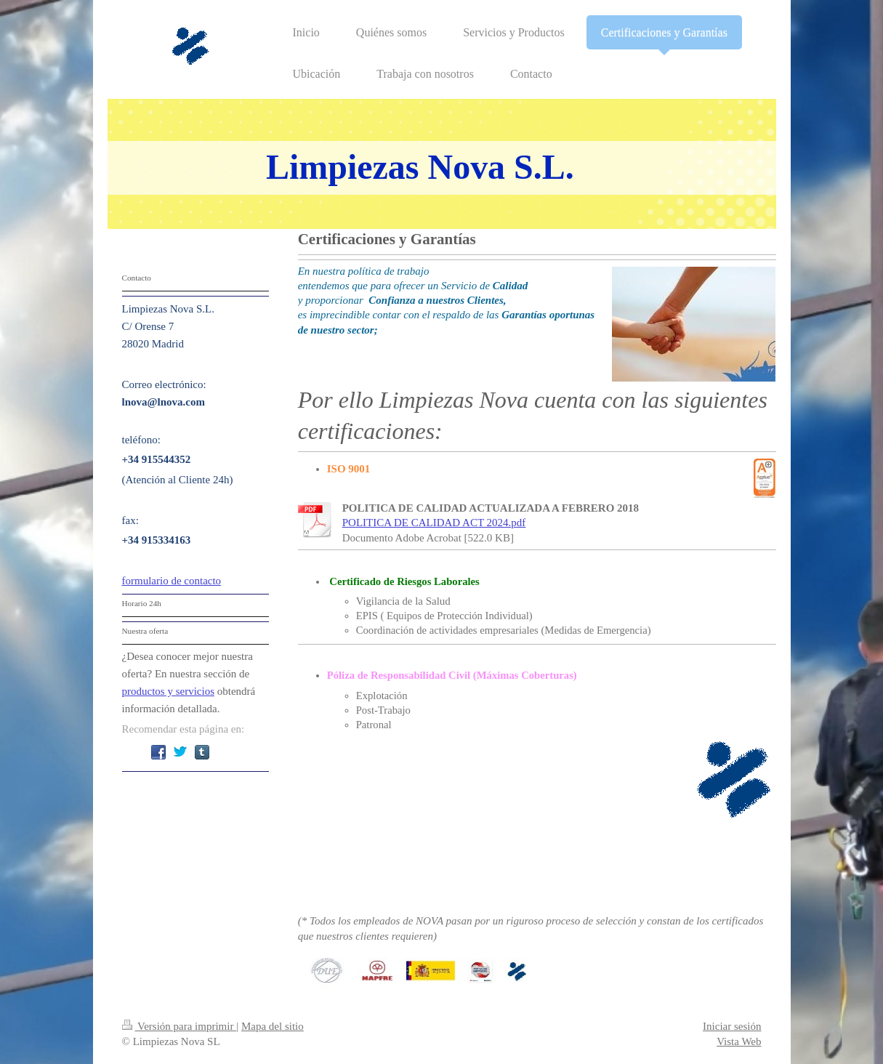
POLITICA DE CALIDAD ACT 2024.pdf (434, 522)
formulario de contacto (172, 581)
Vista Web (739, 1041)
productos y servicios (168, 691)
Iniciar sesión (732, 1026)
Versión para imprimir (179, 1026)
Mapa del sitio (272, 1026)
